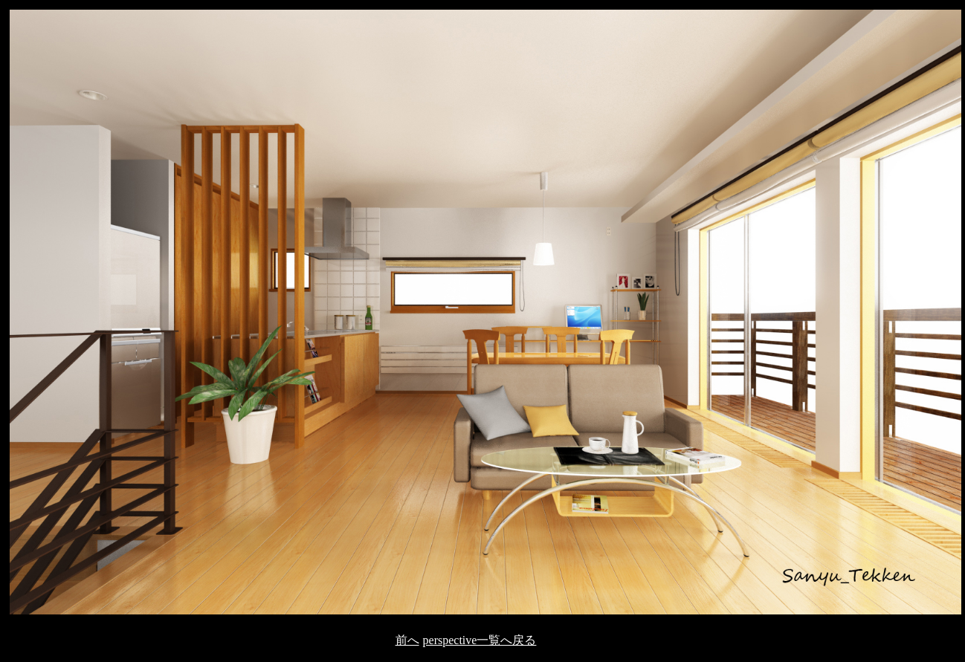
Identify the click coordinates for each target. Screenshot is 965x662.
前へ (407, 640)
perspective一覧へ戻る (480, 640)
